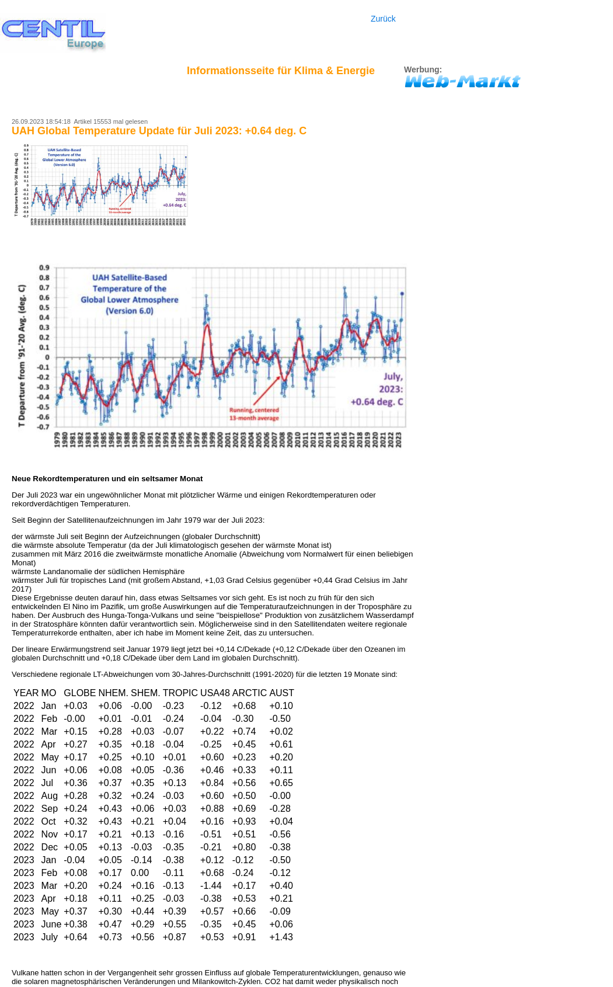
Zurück (383, 18)
